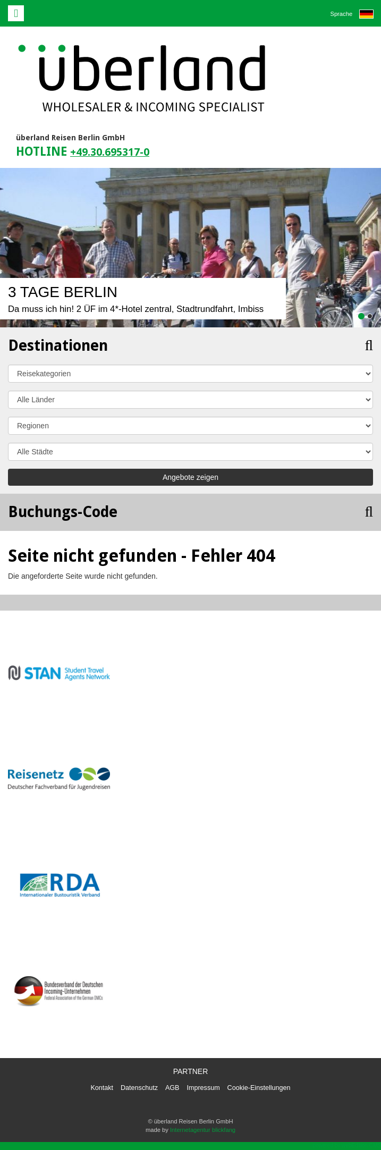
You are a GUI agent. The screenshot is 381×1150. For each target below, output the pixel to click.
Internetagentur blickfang (202, 1130)
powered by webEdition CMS (347, 1145)
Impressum (203, 1088)
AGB (172, 1088)
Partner (190, 1071)
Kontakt (101, 1088)
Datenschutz (139, 1088)
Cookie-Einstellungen (259, 1088)
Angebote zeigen (190, 477)
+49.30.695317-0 (109, 152)
